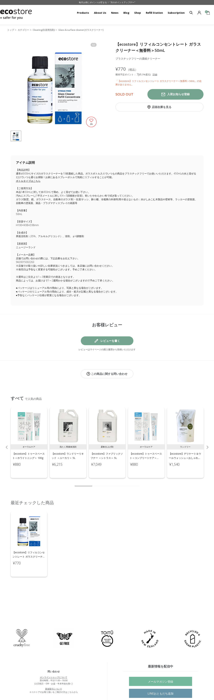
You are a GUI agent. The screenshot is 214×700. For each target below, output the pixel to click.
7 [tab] (121, 482)
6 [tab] (115, 482)
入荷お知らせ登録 (178, 94)
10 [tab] (137, 482)
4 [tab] (105, 482)
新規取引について (53, 674)
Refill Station (154, 12)
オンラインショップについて (53, 662)
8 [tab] (126, 482)
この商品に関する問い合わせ (109, 374)
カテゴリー (23, 29)
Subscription (176, 12)
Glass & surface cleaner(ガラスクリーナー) (80, 29)
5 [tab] (110, 482)
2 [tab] (94, 482)
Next (207, 443)
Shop (137, 12)
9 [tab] (131, 482)
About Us (100, 12)
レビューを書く (110, 341)
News (114, 12)
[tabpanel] (29, 439)
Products (83, 12)
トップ (10, 29)
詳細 (155, 74)
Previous (6, 443)
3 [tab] (100, 482)
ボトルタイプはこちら (28, 181)
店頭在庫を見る (161, 107)
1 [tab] (83, 482)
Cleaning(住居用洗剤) (44, 29)
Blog (126, 12)
